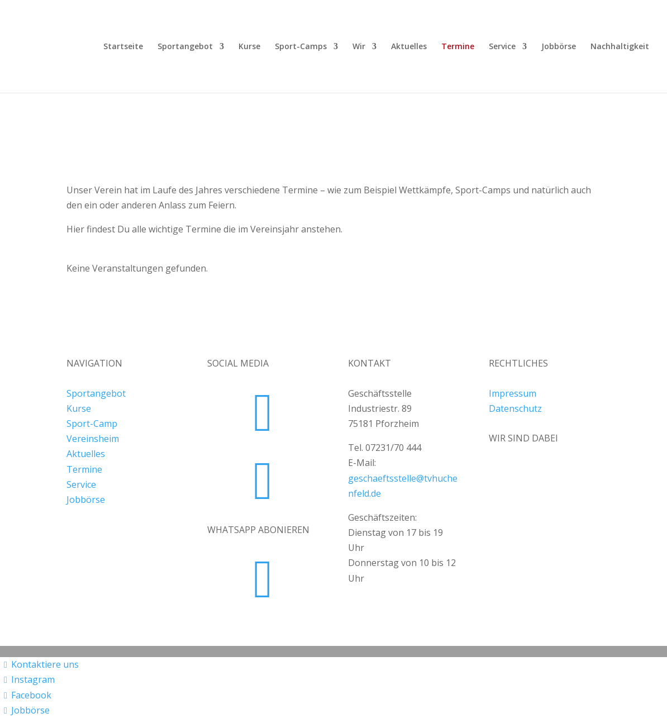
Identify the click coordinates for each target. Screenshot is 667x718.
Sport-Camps (301, 46)
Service (502, 46)
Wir (358, 46)
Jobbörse (558, 46)
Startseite (123, 46)
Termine (457, 46)
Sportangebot (185, 46)
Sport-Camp (91, 423)
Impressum (512, 393)
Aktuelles (409, 46)
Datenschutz (515, 408)
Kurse (249, 46)
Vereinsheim (92, 438)
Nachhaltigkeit (619, 46)
